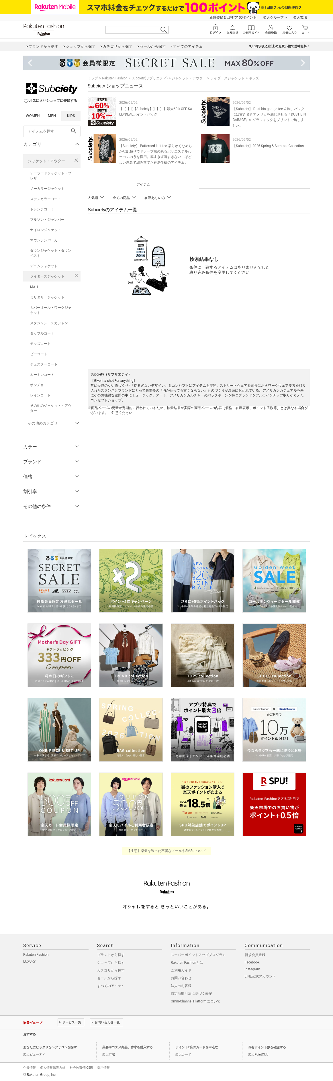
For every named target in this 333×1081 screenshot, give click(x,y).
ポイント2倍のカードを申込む (196, 1047)
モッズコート (40, 344)
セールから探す (109, 978)
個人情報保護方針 (52, 1068)
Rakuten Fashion (115, 78)
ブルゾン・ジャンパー (47, 220)
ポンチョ (37, 385)
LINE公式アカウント (260, 976)
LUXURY (29, 961)
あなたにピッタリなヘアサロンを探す (50, 1047)
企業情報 (29, 1068)
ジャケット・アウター (46, 161)
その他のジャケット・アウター (50, 408)
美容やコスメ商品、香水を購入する (127, 1047)
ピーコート (38, 354)
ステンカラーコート (45, 199)
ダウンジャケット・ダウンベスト (50, 253)
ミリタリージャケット (47, 297)
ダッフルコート (42, 333)
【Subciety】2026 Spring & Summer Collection (268, 146)
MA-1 (34, 287)
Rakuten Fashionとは (187, 963)
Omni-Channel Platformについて (195, 1001)
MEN (52, 116)
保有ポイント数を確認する (267, 1047)
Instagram (252, 969)
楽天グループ (273, 17)
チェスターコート (44, 364)
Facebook (252, 962)
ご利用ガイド (181, 970)
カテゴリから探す (111, 970)
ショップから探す (111, 963)
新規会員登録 (255, 955)
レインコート (40, 395)
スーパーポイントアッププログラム (198, 955)
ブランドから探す (111, 955)
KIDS (71, 116)
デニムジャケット (44, 266)
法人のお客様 (181, 986)
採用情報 (103, 1068)
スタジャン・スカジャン (49, 323)
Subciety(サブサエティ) (150, 78)
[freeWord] (52, 131)
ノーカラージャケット (47, 189)
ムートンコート (42, 375)
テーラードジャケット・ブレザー (50, 175)
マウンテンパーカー (45, 240)
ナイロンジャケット (45, 230)
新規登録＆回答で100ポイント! (233, 17)
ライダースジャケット (47, 276)
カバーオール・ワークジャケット (50, 310)
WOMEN (33, 116)
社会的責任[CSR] (81, 1068)
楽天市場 (300, 17)
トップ (93, 78)
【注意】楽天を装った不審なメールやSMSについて (166, 851)
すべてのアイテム (111, 986)
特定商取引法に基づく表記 (191, 994)
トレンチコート (42, 209)
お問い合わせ (181, 978)
